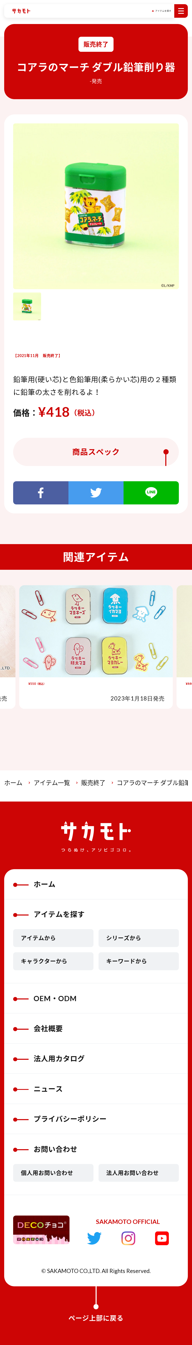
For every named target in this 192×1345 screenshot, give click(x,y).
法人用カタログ (49, 1058)
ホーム (13, 782)
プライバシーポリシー (60, 1119)
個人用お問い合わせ (47, 1172)
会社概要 (38, 1028)
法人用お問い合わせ (132, 1172)
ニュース (38, 1088)
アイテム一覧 (52, 782)
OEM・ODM (45, 998)
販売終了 (93, 782)
